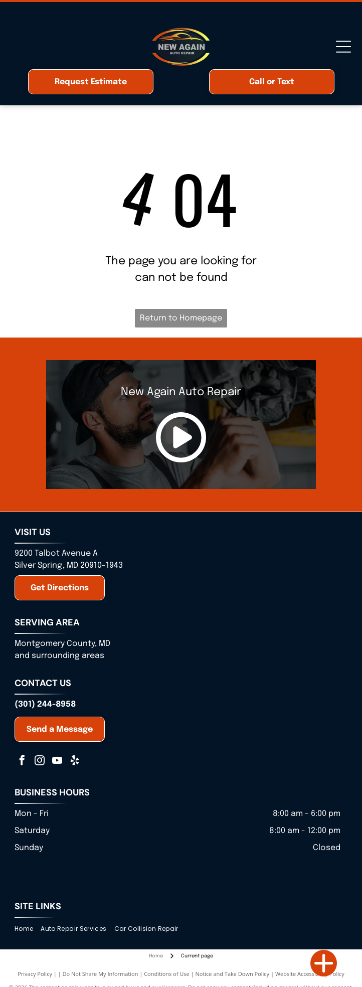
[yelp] (74, 761)
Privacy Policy (35, 973)
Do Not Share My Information (100, 973)
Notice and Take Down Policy (233, 973)
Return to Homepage (181, 318)
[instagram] (39, 761)
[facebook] (22, 761)
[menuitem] (28, 928)
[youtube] (57, 761)
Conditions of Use (167, 973)
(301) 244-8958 (45, 704)
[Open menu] (343, 46)
